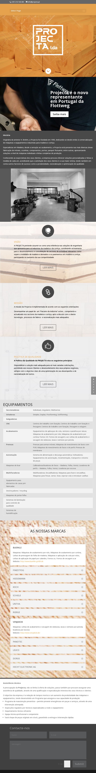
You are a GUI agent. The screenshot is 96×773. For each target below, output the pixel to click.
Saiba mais (59, 114)
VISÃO (17, 241)
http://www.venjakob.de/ (30, 633)
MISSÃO (18, 303)
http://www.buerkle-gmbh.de (31, 561)
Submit (79, 764)
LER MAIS (48, 267)
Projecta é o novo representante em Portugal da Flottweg (69, 99)
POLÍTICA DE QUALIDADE (27, 356)
